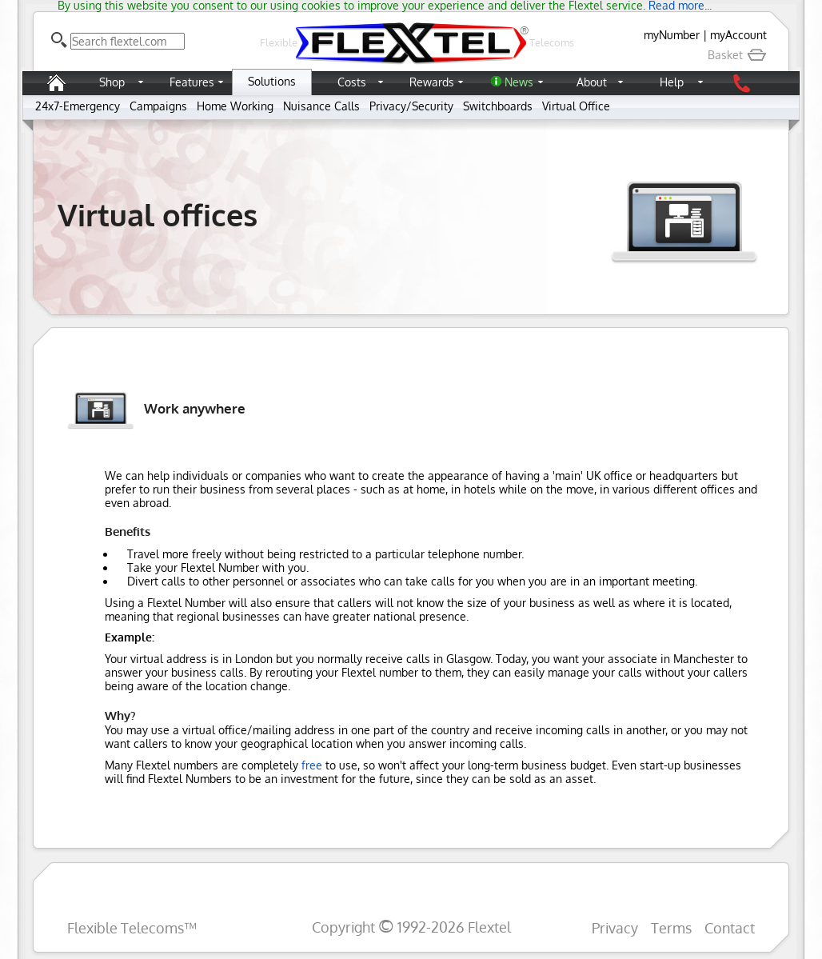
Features (192, 82)
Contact (729, 927)
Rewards (431, 82)
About (592, 82)
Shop (112, 82)
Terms (671, 927)
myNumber (672, 35)
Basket (737, 55)
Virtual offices (157, 214)
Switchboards (498, 106)
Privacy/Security (411, 106)
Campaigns (158, 106)
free (311, 765)
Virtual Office (576, 106)
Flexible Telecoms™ (132, 927)
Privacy (615, 927)
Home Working (235, 106)
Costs (351, 82)
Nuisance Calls (321, 106)
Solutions (272, 81)
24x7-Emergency (77, 106)
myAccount (738, 35)
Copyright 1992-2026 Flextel (411, 926)
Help (672, 82)
